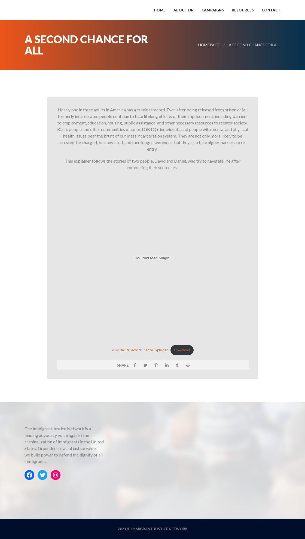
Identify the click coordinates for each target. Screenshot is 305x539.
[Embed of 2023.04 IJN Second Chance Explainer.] (153, 258)
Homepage (209, 44)
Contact (271, 10)
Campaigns (213, 10)
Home (160, 10)
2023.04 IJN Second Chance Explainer (139, 350)
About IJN (183, 10)
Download (182, 350)
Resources (243, 10)
